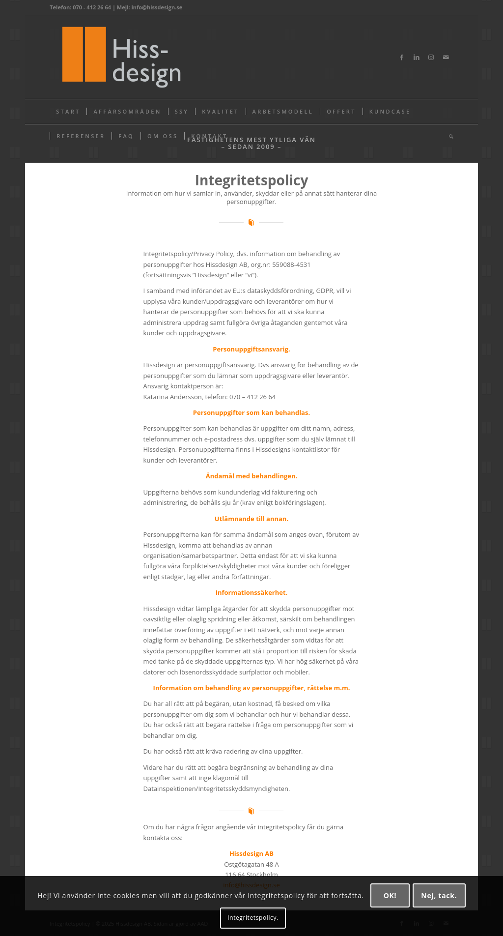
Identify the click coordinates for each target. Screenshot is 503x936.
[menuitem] (68, 111)
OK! (390, 895)
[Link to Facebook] (401, 57)
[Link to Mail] (446, 57)
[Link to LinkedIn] (416, 57)
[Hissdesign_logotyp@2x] (120, 57)
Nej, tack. (439, 895)
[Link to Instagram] (431, 57)
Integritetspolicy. (253, 917)
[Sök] (448, 136)
